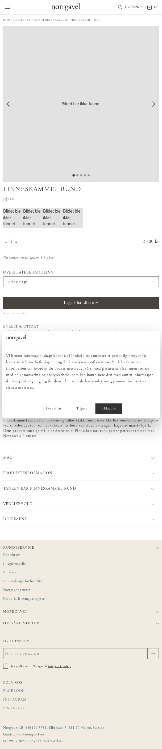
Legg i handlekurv (81, 303)
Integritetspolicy (15, 564)
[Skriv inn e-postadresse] (81, 653)
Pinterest (14, 708)
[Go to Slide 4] (85, 175)
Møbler (19, 20)
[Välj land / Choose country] (135, 7)
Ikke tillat (53, 409)
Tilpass (81, 409)
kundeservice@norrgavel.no (23, 734)
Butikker (9, 572)
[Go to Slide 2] (77, 175)
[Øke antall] (16, 243)
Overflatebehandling (28, 273)
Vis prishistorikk (14, 313)
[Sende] (153, 653)
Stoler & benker (39, 20)
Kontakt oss (11, 555)
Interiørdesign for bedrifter (23, 581)
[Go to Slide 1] (73, 175)
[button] (81, 104)
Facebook (14, 691)
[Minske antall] (6, 243)
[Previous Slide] (8, 104)
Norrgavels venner (16, 590)
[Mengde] (11, 243)
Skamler (61, 20)
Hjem (7, 20)
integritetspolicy (59, 666)
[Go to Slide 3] (81, 175)
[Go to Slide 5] (89, 175)
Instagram (15, 700)
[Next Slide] (154, 104)
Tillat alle (109, 409)
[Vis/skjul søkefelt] (120, 7)
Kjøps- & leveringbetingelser (24, 599)
